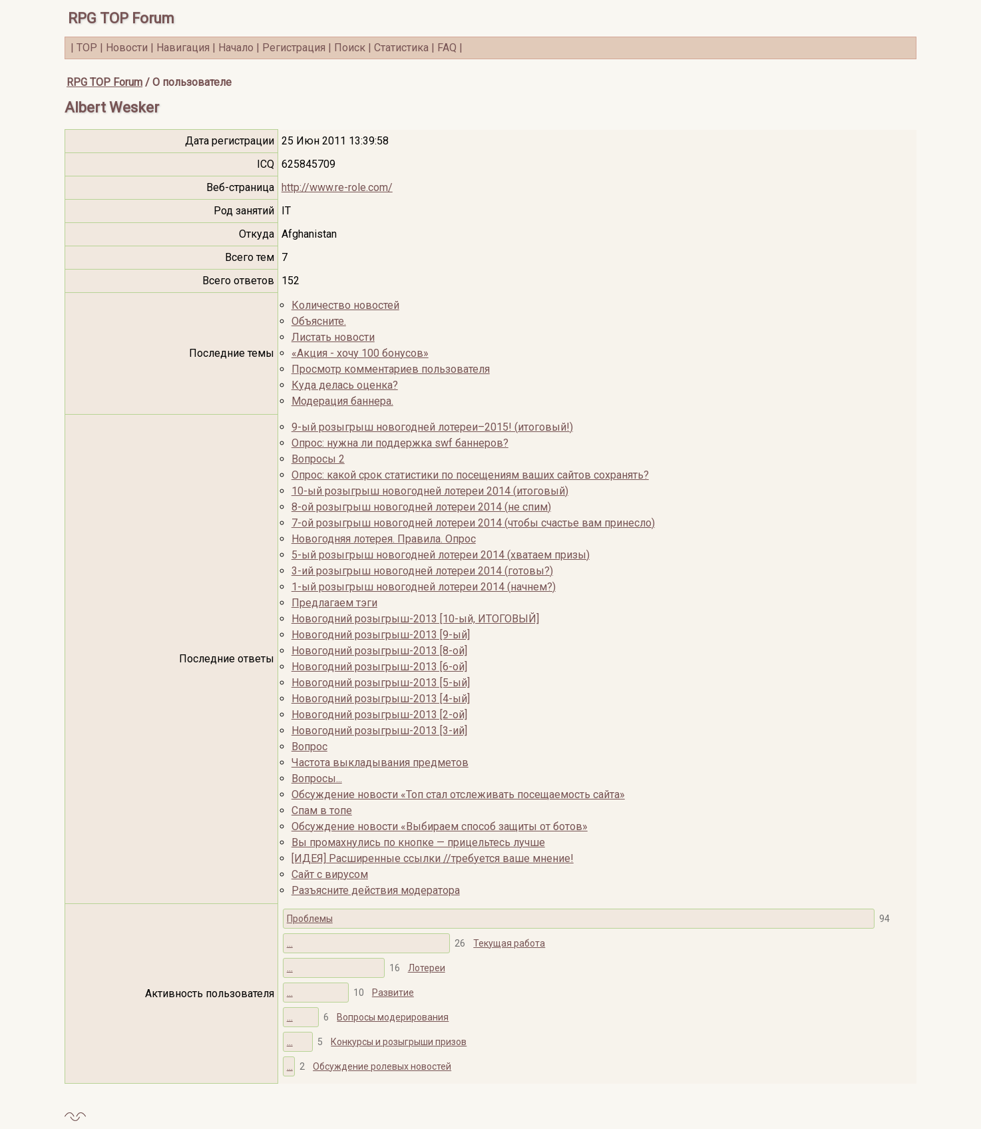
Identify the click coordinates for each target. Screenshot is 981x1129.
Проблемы (310, 918)
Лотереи (426, 968)
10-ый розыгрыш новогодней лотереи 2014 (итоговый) (430, 491)
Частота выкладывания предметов (380, 762)
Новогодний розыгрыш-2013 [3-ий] (379, 730)
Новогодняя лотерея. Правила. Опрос (384, 539)
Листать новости (333, 337)
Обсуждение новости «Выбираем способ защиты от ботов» (440, 826)
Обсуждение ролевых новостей (382, 1066)
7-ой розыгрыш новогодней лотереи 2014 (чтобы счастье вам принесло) (473, 523)
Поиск (349, 47)
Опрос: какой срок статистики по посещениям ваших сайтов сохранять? (470, 475)
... (290, 943)
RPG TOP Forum (121, 18)
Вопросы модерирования (393, 1017)
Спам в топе (322, 810)
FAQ (447, 47)
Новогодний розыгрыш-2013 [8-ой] (379, 650)
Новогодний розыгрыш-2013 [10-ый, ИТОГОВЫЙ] (415, 618)
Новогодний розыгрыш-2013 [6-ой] (379, 666)
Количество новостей (345, 305)
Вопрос (309, 746)
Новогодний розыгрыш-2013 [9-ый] (381, 634)
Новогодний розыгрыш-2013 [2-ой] (379, 714)
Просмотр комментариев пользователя (391, 369)
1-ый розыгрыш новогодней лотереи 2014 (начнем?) (424, 586)
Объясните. (319, 321)
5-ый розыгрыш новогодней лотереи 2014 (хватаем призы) (441, 555)
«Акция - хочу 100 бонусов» (360, 353)
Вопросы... (317, 778)
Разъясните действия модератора (376, 890)
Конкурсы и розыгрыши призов (399, 1041)
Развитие (393, 992)
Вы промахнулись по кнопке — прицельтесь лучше (418, 842)
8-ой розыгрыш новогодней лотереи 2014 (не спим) (421, 507)
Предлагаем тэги (334, 602)
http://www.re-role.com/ (337, 187)
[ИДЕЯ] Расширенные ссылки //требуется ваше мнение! (433, 858)
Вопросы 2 (318, 459)
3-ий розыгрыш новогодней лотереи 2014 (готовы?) (422, 570)
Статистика (401, 47)
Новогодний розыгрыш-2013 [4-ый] (381, 698)
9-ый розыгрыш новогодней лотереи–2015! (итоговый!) (432, 427)
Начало (236, 47)
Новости (127, 47)
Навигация (183, 47)
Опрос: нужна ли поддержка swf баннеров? (400, 443)
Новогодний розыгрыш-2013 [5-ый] (381, 682)
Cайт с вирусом (330, 874)
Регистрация (293, 47)
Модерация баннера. (342, 401)
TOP (87, 47)
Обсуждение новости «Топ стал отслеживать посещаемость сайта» (458, 794)
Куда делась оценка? (345, 385)
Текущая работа (509, 943)
